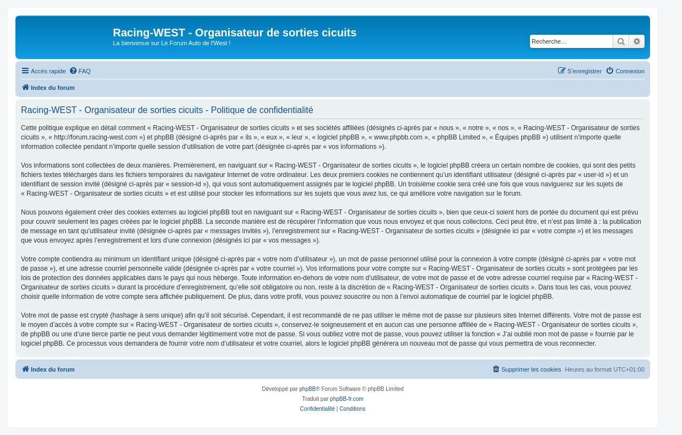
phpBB (307, 389)
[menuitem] (80, 71)
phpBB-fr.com (347, 399)
